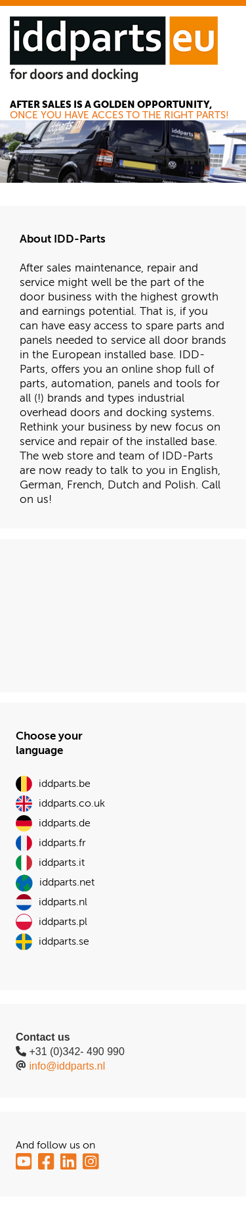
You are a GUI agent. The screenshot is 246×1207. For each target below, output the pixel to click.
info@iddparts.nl (67, 1066)
